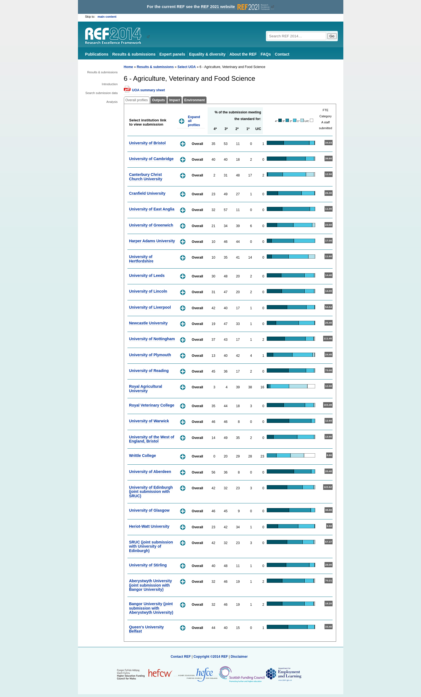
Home (128, 67)
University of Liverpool (150, 307)
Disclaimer (239, 657)
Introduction (109, 84)
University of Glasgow (149, 510)
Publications (97, 54)
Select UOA (186, 67)
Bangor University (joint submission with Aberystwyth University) (151, 608)
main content (107, 16)
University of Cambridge (151, 159)
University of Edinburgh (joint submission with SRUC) (151, 491)
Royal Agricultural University (145, 388)
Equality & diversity (207, 54)
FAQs (266, 54)
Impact (174, 100)
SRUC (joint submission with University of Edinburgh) (151, 546)
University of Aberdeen (150, 471)
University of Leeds (147, 275)
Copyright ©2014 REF (211, 657)
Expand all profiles (194, 121)
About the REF (243, 54)
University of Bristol (147, 143)
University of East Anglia (151, 209)
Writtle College (142, 455)
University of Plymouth (150, 355)
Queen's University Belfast (146, 629)
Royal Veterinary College (151, 405)
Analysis (112, 101)
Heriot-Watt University (149, 526)
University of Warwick (149, 421)
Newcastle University (148, 323)
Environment (194, 100)
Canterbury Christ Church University (145, 176)
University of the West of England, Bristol (151, 439)
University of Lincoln (148, 291)
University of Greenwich (151, 225)
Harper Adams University (152, 241)
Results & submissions (133, 54)
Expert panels (172, 54)
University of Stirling (148, 565)
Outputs (158, 100)
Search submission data (101, 93)
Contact (282, 54)
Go (332, 36)
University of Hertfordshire (141, 258)
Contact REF (181, 657)
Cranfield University (147, 193)
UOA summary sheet (148, 90)
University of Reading (149, 370)
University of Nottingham (152, 339)
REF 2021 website (236, 6)
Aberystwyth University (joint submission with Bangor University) (150, 585)
